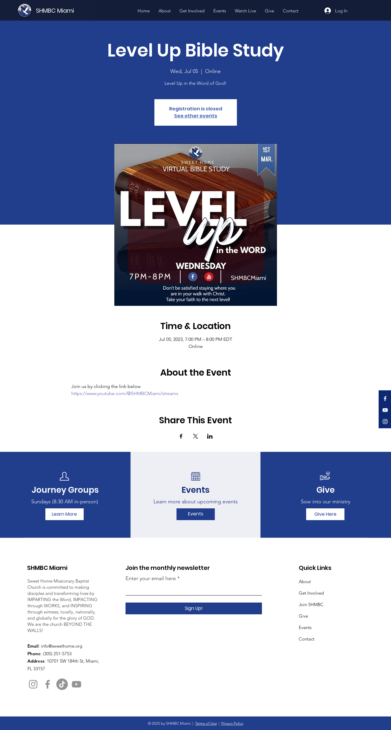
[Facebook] (385, 398)
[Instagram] (385, 421)
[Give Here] (325, 514)
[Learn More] (64, 514)
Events (305, 627)
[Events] (195, 514)
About (305, 581)
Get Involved (311, 593)
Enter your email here (151, 578)
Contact (306, 639)
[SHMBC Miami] (65, 10)
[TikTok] (62, 684)
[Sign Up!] (194, 608)
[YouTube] (385, 410)
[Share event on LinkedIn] (210, 436)
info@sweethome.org (61, 646)
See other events (195, 115)
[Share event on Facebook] (181, 436)
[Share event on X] (195, 436)
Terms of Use (206, 723)
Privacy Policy (232, 723)
